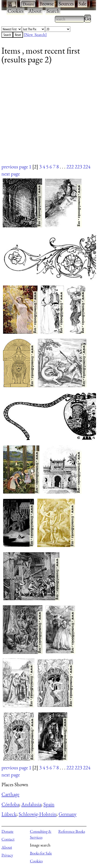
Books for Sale (41, 853)
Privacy (7, 855)
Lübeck (8, 814)
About (35, 11)
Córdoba (10, 804)
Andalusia (31, 804)
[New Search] (35, 34)
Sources (66, 3)
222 (70, 166)
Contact (7, 839)
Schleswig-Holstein (37, 814)
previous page (14, 166)
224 (86, 166)
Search (53, 11)
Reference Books (71, 831)
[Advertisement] (46, 117)
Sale (82, 3)
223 (78, 166)
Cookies (16, 11)
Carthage (10, 794)
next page (10, 173)
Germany (67, 814)
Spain (48, 804)
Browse (46, 3)
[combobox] (69, 19)
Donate (7, 831)
